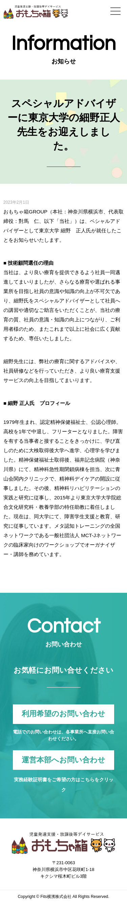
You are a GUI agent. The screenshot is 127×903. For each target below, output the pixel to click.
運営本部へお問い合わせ (63, 760)
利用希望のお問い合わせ (63, 714)
